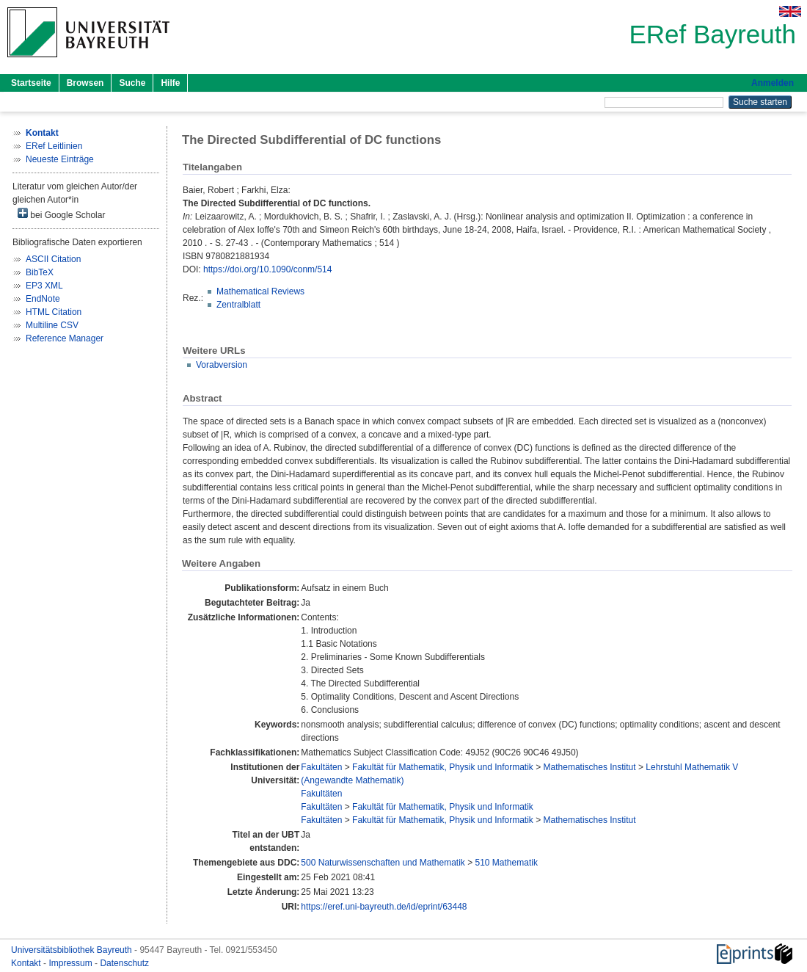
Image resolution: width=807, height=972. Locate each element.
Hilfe (170, 83)
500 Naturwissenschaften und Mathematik (382, 862)
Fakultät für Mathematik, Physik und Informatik (442, 767)
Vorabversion (221, 365)
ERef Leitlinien (54, 146)
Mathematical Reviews (260, 291)
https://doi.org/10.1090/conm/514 (267, 269)
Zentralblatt (238, 305)
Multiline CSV (52, 325)
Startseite (31, 83)
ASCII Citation (53, 259)
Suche (132, 83)
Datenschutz (124, 963)
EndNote (43, 299)
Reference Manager (64, 338)
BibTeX (40, 272)
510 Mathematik (506, 862)
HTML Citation (53, 312)
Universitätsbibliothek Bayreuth (72, 950)
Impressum (71, 963)
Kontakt (27, 963)
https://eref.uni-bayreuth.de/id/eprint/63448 (384, 907)
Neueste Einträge (60, 159)
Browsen (85, 83)
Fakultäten (321, 767)
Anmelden (772, 83)
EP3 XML (44, 285)
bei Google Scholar (61, 214)
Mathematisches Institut (590, 767)
